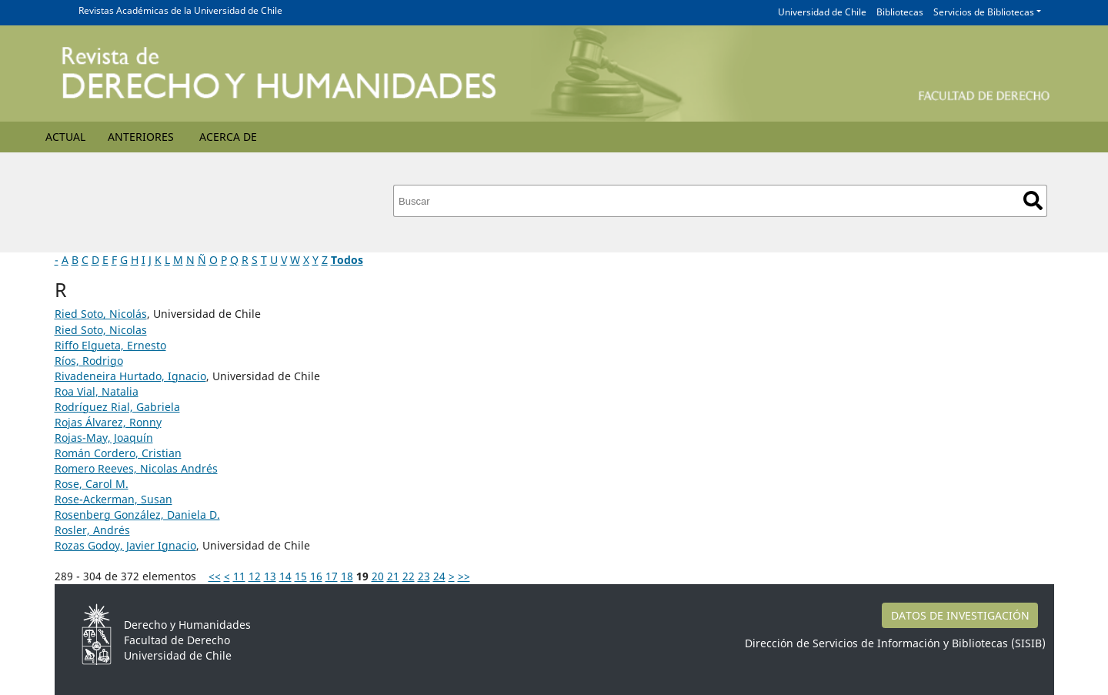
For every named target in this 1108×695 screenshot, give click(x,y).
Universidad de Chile (822, 11)
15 (301, 576)
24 (439, 576)
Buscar (1033, 200)
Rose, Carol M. (91, 483)
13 (270, 576)
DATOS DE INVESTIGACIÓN (960, 615)
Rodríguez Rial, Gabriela (117, 406)
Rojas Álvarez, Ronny (108, 422)
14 (285, 576)
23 (424, 576)
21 (393, 576)
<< (215, 576)
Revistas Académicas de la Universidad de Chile (180, 10)
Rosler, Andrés (92, 530)
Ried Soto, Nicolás (101, 313)
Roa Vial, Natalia (96, 391)
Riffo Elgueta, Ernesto (110, 345)
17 (331, 576)
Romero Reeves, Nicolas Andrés (136, 468)
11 (239, 576)
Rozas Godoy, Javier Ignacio (125, 545)
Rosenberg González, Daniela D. (137, 514)
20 (378, 576)
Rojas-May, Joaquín (104, 437)
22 (408, 576)
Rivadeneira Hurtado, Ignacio (130, 376)
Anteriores (141, 136)
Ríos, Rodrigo (89, 360)
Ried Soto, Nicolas (101, 329)
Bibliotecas (899, 11)
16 (316, 576)
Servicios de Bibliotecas (983, 11)
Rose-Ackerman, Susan (113, 499)
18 (347, 576)
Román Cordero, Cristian (118, 453)
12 (255, 576)
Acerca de (228, 136)
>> (464, 576)
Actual (65, 136)
